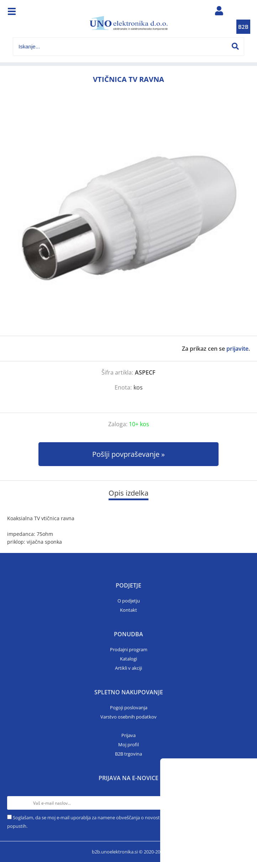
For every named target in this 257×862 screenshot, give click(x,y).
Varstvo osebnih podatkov (128, 717)
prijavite (237, 348)
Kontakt (128, 610)
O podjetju (128, 600)
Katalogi (128, 658)
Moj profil (128, 744)
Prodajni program (128, 649)
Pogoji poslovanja (128, 707)
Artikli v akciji (128, 668)
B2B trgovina (128, 754)
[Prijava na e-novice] (243, 803)
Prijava (128, 735)
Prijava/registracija (219, 12)
